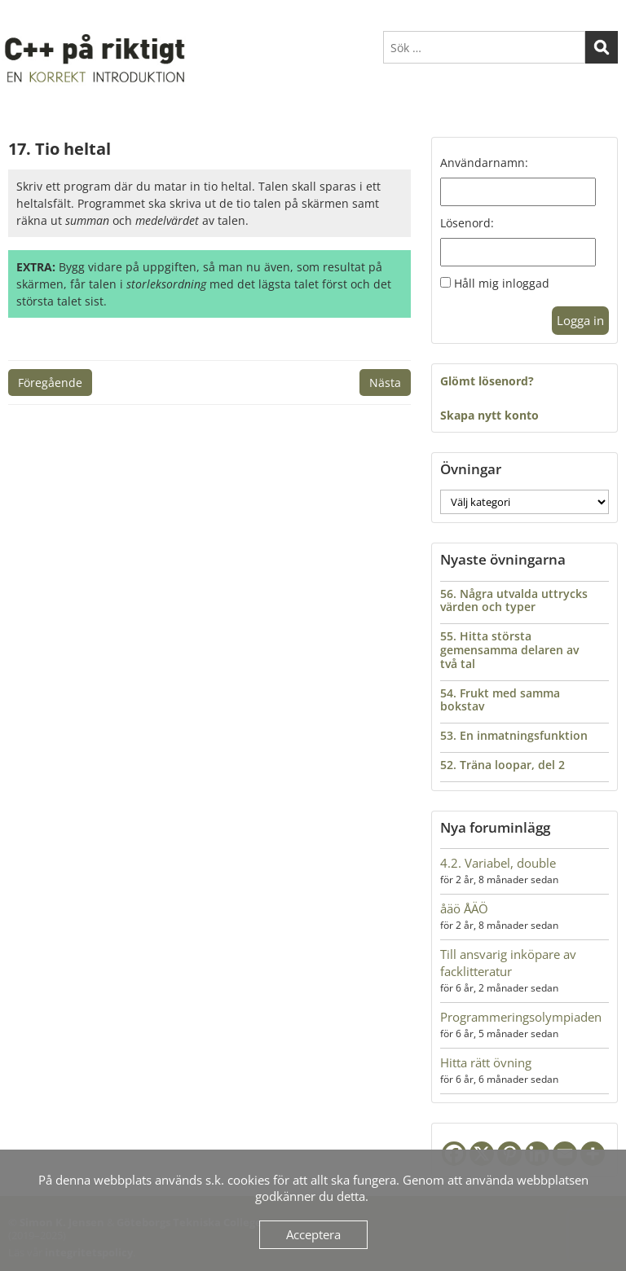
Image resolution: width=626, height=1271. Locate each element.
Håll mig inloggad (501, 283)
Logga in (580, 320)
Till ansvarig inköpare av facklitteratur (508, 962)
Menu (25, 19)
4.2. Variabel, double (498, 863)
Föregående (50, 382)
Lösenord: (467, 223)
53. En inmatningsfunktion (514, 735)
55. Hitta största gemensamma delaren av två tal (509, 649)
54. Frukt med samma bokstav (500, 700)
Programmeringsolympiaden (521, 1017)
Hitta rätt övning (485, 1062)
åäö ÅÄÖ (464, 908)
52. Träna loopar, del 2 (502, 764)
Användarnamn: (484, 162)
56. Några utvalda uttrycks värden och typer (514, 600)
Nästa (385, 382)
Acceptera (313, 1234)
